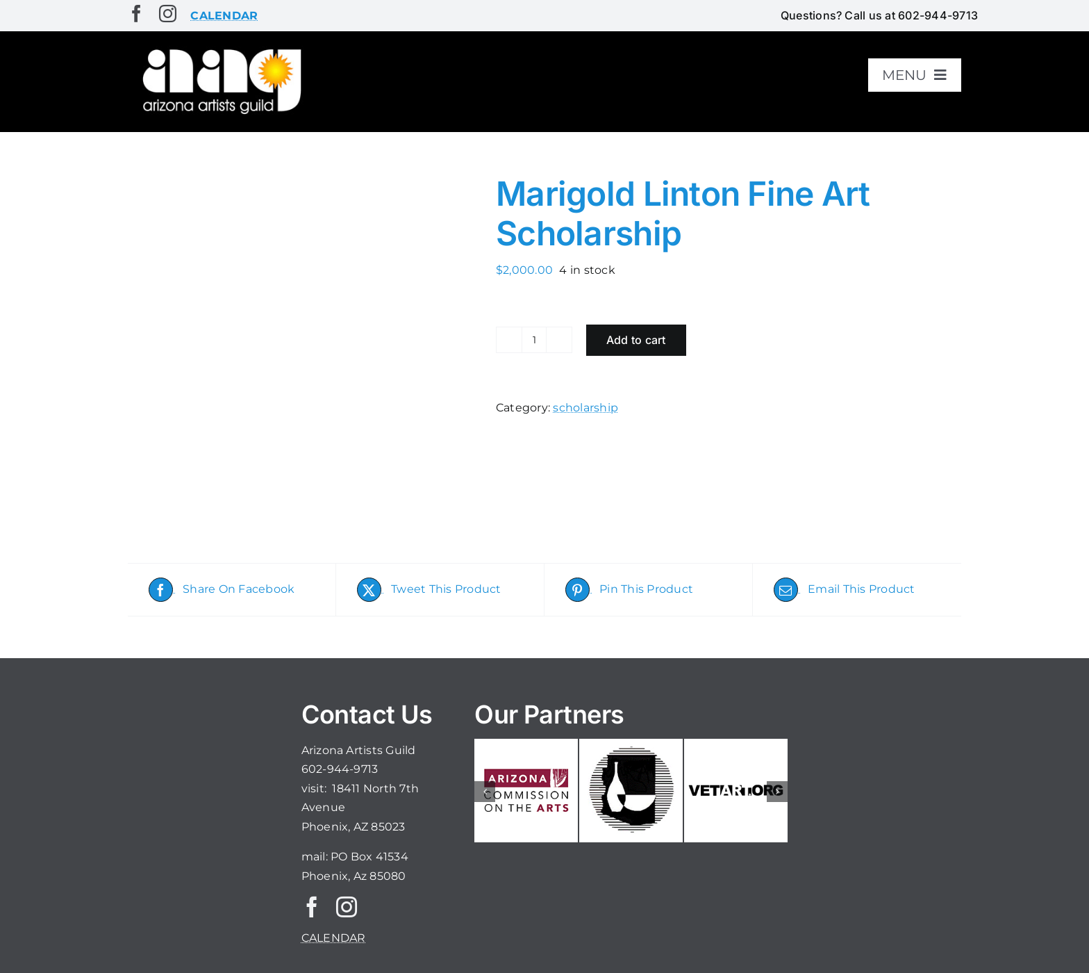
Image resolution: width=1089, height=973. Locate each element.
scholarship (585, 407)
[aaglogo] (219, 49)
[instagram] (167, 13)
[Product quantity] (534, 339)
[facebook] (136, 13)
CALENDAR (333, 938)
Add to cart (636, 340)
